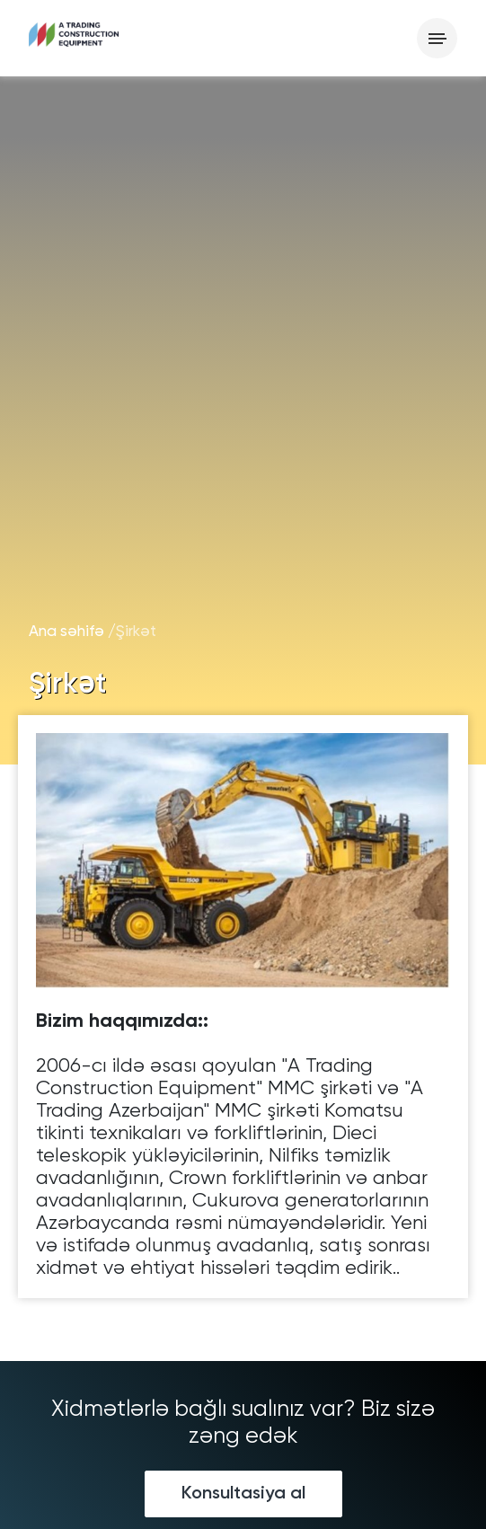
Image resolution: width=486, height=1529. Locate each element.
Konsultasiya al (243, 1494)
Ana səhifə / (72, 632)
